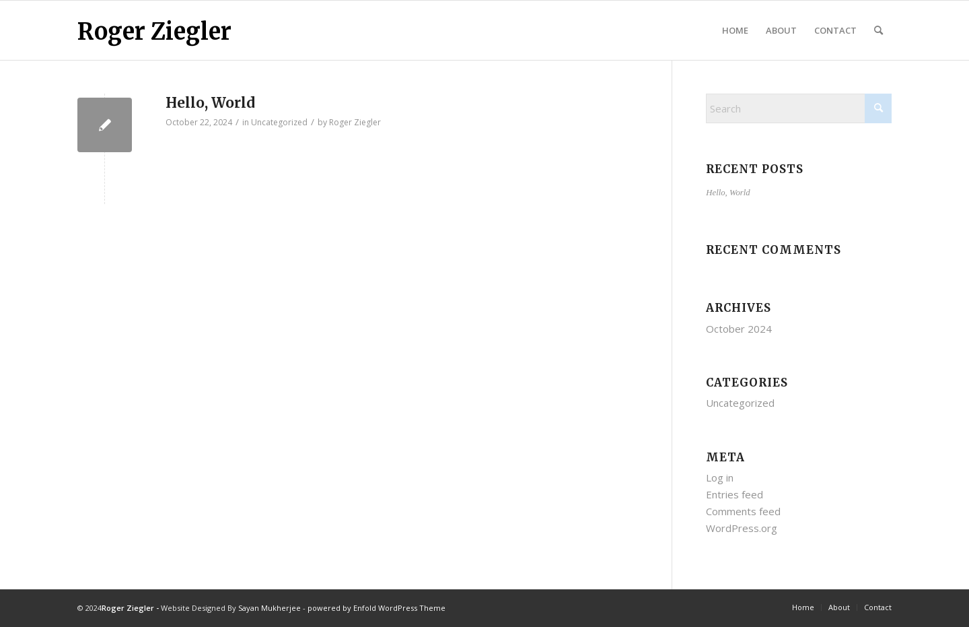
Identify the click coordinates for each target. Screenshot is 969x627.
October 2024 (739, 328)
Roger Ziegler (154, 32)
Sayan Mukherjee (269, 608)
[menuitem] (735, 30)
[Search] (878, 30)
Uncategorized (279, 122)
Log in (719, 477)
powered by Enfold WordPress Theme (376, 608)
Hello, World (210, 103)
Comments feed (743, 511)
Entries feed (734, 494)
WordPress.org (741, 528)
